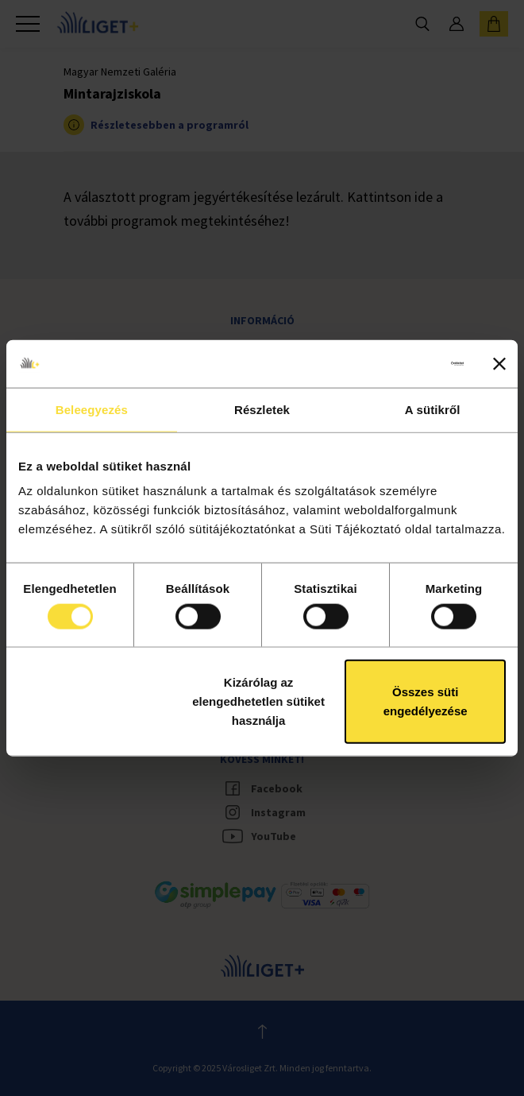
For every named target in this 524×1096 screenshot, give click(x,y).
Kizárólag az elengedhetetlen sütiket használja (258, 701)
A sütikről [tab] (432, 409)
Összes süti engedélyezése (425, 701)
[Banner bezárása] (499, 363)
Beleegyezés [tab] (92, 409)
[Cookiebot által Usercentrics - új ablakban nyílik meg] (394, 363)
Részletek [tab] (262, 409)
